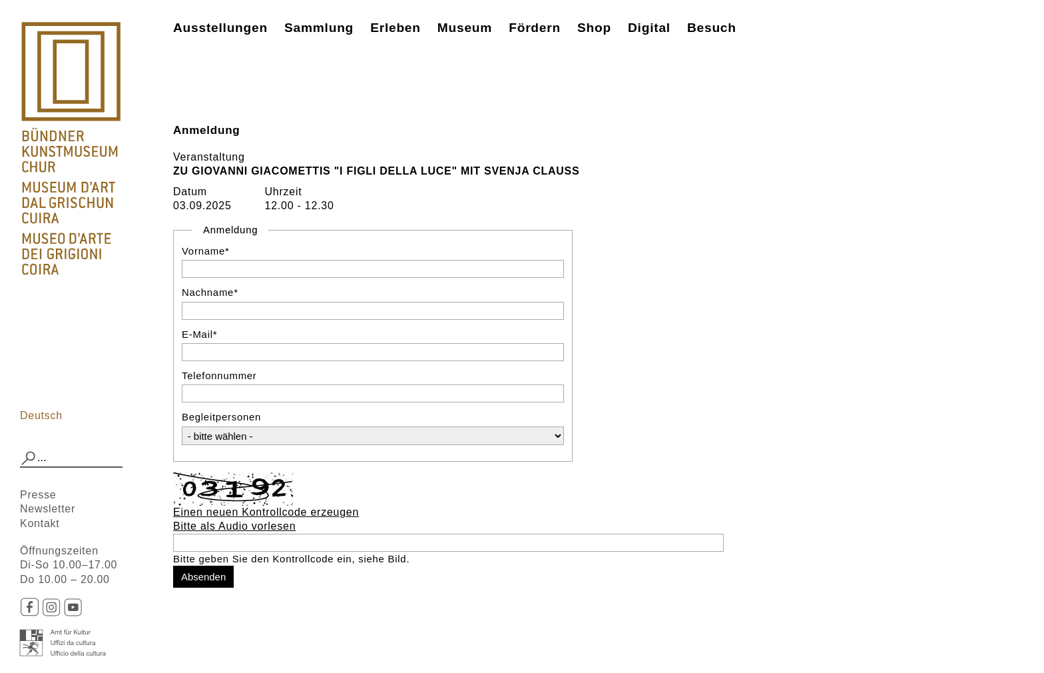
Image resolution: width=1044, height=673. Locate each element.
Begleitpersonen (221, 416)
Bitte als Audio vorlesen (234, 526)
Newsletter (47, 508)
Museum (464, 28)
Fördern (535, 28)
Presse (38, 494)
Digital (649, 28)
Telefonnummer (219, 375)
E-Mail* (199, 334)
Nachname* (210, 292)
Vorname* (206, 251)
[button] (28, 458)
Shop (594, 28)
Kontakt (40, 523)
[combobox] (71, 458)
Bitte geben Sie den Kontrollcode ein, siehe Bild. (291, 558)
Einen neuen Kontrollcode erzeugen (266, 512)
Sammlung (319, 28)
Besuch (711, 28)
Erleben (395, 28)
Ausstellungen (220, 28)
